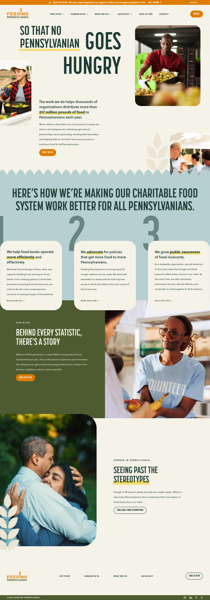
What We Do (102, 14)
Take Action (146, 14)
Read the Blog (25, 377)
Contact (164, 14)
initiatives (163, 300)
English (192, 2)
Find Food (55, 14)
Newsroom (89, 300)
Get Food (64, 576)
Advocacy (124, 14)
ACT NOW (153, 2)
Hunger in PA (78, 14)
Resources (15, 300)
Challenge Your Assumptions (130, 510)
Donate (196, 14)
